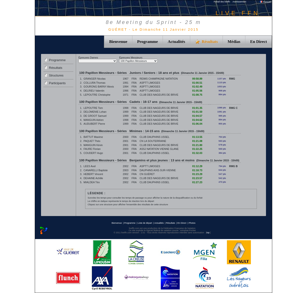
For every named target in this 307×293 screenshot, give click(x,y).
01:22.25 (197, 148)
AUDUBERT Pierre (94, 123)
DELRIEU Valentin (93, 90)
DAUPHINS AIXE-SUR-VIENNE (158, 170)
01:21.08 (197, 141)
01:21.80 (197, 145)
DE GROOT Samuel (94, 115)
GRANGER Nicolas (94, 78)
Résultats (55, 68)
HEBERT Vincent (93, 174)
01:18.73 (197, 170)
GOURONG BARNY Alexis (98, 86)
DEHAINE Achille (93, 178)
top (208, 232)
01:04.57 (197, 115)
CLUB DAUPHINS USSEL (154, 136)
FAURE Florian (91, 148)
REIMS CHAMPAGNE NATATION (159, 78)
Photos (192, 223)
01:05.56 (197, 90)
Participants (57, 83)
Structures (56, 75)
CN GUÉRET (147, 174)
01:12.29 (197, 166)
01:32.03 (197, 153)
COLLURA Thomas (94, 82)
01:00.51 (197, 82)
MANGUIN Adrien (93, 119)
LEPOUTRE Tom (93, 107)
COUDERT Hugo (93, 153)
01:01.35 (197, 107)
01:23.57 (197, 178)
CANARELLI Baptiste (95, 170)
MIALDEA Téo (91, 182)
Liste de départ (145, 223)
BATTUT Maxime (93, 136)
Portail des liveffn (222, 1)
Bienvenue (118, 41)
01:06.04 (197, 123)
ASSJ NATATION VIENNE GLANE (159, 148)
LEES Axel (89, 166)
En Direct (258, 41)
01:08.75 (197, 94)
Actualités (176, 41)
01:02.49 (197, 86)
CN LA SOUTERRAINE (153, 141)
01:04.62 (197, 119)
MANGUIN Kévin (93, 145)
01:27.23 (197, 182)
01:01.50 (197, 111)
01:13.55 (197, 136)
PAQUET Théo (91, 141)
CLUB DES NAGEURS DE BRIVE (159, 94)
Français (265, 2)
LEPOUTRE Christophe (96, 94)
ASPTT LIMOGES (150, 82)
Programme (147, 41)
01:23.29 (197, 174)
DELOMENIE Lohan (94, 111)
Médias (234, 41)
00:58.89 (197, 78)
